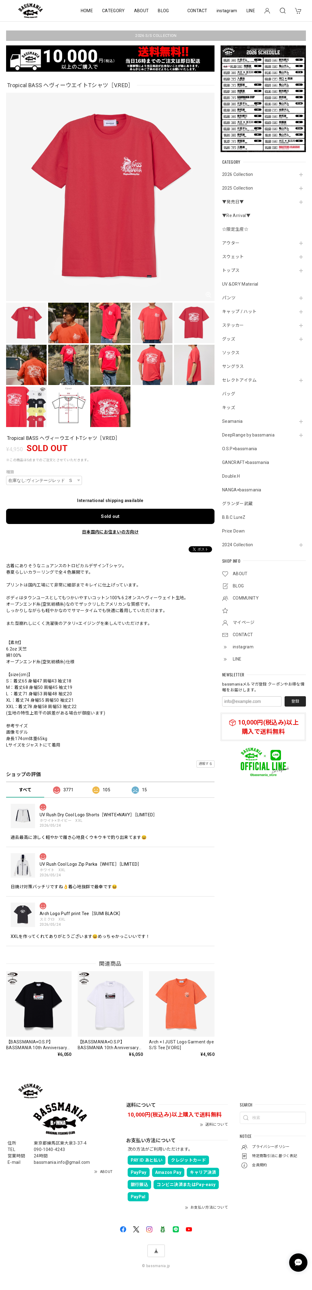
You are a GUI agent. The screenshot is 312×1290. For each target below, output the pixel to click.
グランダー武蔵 (237, 503)
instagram (227, 10)
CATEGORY (113, 10)
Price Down (233, 531)
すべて (25, 789)
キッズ (228, 407)
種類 (10, 472)
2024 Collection (237, 544)
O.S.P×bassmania (239, 448)
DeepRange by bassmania (248, 435)
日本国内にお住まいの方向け (110, 531)
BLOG (163, 10)
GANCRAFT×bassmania (245, 462)
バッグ (228, 393)
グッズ (228, 339)
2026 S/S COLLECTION (155, 35)
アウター (230, 243)
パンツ (229, 297)
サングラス (233, 366)
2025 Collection (237, 188)
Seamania (232, 421)
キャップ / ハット (239, 311)
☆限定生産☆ (235, 229)
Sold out (110, 516)
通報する (205, 764)
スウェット (233, 256)
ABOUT (141, 10)
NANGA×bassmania (241, 489)
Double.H (231, 476)
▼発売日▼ (233, 201)
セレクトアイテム (239, 380)
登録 (295, 701)
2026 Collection (237, 174)
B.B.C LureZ (234, 517)
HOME (87, 10)
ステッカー (233, 325)
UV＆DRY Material (240, 284)
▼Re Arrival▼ (236, 215)
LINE (250, 10)
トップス (230, 270)
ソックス (230, 352)
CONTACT (197, 10)
